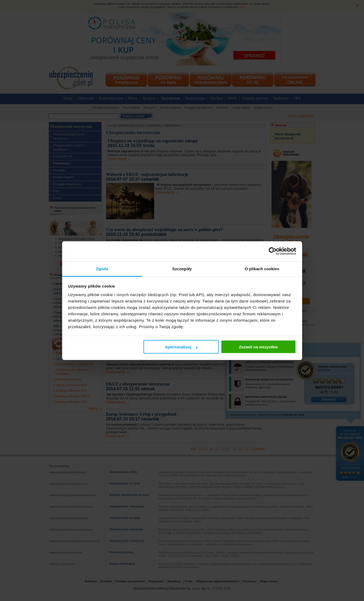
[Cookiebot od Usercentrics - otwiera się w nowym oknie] (272, 251)
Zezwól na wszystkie (258, 347)
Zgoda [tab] (102, 268)
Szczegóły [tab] (182, 268)
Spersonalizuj (181, 347)
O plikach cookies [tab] (262, 268)
